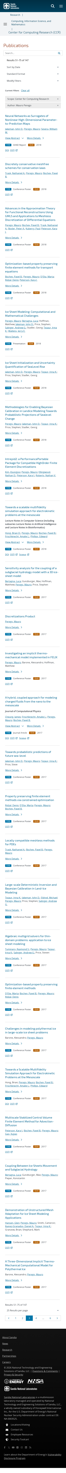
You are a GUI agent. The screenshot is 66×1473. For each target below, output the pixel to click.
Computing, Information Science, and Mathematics (31, 23)
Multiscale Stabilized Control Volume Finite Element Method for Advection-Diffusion (29, 1121)
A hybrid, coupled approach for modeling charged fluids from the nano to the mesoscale (31, 701)
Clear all (25, 90)
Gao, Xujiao (11, 1134)
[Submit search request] (59, 53)
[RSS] (30, 1447)
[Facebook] (5, 1447)
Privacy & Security (13, 1374)
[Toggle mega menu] (61, 6)
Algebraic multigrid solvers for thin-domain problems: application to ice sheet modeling (28, 939)
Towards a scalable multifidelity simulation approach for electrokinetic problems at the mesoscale (30, 510)
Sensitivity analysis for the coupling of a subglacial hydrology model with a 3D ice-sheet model (31, 571)
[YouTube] (13, 1447)
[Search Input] (33, 53)
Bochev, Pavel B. (30, 225)
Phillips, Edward (39, 536)
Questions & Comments (45, 1371)
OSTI (14, 150)
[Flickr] (17, 1447)
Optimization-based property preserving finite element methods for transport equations (31, 267)
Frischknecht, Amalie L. (17, 536)
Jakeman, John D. (14, 129)
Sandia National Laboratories (19, 1397)
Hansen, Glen (12, 1222)
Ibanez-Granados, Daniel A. (19, 1226)
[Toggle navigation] (5, 24)
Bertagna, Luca (30, 320)
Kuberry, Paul (33, 228)
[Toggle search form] (53, 6)
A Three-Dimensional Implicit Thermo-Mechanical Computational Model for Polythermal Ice (30, 1265)
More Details (35, 138)
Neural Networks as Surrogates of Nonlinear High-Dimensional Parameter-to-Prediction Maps (31, 119)
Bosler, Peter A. (16, 228)
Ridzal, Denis (12, 280)
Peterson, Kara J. (28, 280)
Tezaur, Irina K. (49, 371)
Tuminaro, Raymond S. (17, 949)
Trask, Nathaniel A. (15, 173)
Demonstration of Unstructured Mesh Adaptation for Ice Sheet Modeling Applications (29, 1213)
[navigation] (33, 1310)
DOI (7, 150)
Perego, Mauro (32, 129)
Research (15, 14)
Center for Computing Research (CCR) (35, 32)
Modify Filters (18, 80)
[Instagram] (22, 1447)
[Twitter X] (9, 1447)
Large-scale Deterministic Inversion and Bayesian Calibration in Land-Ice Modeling (31, 888)
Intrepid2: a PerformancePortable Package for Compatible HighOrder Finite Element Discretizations (31, 462)
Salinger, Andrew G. (15, 327)
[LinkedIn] (26, 1447)
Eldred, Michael (49, 897)
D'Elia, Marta (47, 276)
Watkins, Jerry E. (16, 331)
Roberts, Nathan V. (46, 475)
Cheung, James (13, 716)
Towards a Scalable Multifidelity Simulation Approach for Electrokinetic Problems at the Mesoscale (30, 1073)
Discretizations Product (20, 616)
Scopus (24, 554)
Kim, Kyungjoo (12, 472)
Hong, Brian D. (13, 533)
